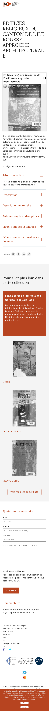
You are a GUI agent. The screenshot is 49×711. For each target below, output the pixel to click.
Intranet (6, 634)
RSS (4, 637)
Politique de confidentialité (15, 628)
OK (24, 703)
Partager (6, 254)
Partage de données (11, 643)
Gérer (24, 707)
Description (10, 195)
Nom (5, 517)
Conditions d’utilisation (13, 571)
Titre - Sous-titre (13, 175)
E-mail (6, 526)
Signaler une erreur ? (16, 166)
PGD (4, 646)
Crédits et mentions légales (15, 625)
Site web (6, 535)
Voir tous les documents (24, 492)
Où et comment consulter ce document (21, 239)
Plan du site (8, 631)
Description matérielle (17, 205)
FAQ (4, 640)
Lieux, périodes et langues (19, 226)
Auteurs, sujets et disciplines (21, 216)
